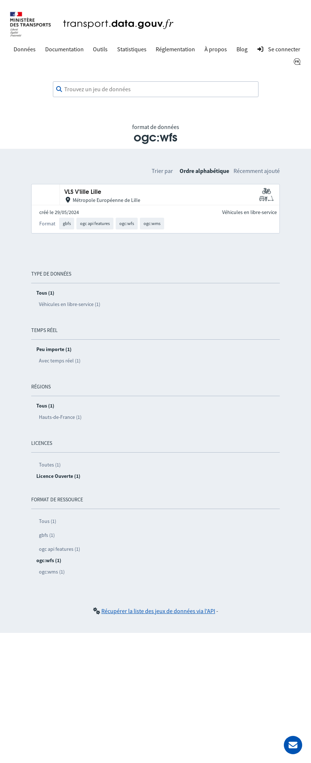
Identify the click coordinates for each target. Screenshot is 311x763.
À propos (216, 49)
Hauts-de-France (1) (60, 417)
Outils (100, 49)
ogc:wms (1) (52, 571)
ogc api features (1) (59, 549)
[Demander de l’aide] (293, 745)
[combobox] (155, 89)
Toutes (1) (50, 464)
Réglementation (175, 49)
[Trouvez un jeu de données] (155, 89)
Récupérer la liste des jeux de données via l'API (158, 611)
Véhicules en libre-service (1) (69, 304)
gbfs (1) (47, 535)
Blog (241, 49)
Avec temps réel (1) (59, 360)
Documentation (64, 49)
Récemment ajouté (257, 170)
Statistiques (132, 49)
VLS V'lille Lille (82, 192)
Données (25, 49)
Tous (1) (47, 521)
